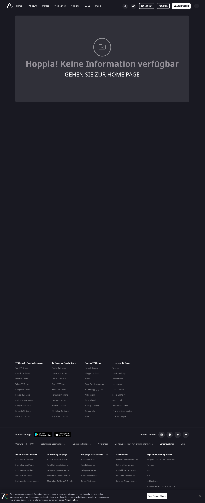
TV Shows (32, 6)
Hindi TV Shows (21, 378)
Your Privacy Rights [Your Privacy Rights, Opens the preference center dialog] (157, 496)
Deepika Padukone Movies (127, 459)
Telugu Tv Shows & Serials (58, 470)
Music (98, 6)
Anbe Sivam (90, 395)
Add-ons (75, 6)
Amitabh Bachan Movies (126, 470)
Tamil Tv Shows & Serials (57, 465)
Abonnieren (181, 6)
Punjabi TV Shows (22, 395)
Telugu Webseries (88, 470)
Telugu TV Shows (22, 384)
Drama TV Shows (59, 400)
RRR (148, 470)
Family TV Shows (59, 378)
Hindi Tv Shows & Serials (57, 459)
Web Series (60, 6)
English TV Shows (22, 373)
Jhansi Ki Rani (90, 400)
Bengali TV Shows (22, 389)
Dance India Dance (120, 405)
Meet (87, 416)
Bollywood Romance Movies (27, 481)
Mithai (87, 378)
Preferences (103, 444)
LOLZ (87, 6)
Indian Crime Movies (24, 475)
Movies (45, 6)
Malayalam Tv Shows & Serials (60, 481)
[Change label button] (133, 6)
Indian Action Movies (24, 470)
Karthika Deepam (119, 416)
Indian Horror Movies (24, 459)
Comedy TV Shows (59, 373)
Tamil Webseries (88, 465)
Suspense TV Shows (60, 416)
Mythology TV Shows (60, 411)
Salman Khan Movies (125, 465)
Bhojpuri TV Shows (23, 405)
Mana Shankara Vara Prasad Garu (161, 486)
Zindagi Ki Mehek (92, 405)
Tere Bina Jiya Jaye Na (94, 389)
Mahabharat (117, 378)
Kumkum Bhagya (119, 373)
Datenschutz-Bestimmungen (53, 444)
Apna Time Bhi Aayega (94, 384)
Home (19, 6)
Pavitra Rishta (118, 389)
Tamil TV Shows (21, 368)
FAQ (32, 444)
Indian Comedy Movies (24, 465)
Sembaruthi (90, 411)
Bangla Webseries (88, 481)
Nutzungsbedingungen (81, 444)
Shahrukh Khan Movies (125, 475)
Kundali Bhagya (91, 368)
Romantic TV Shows (60, 395)
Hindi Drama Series (89, 475)
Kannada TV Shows (23, 411)
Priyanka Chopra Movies (126, 481)
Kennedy (150, 465)
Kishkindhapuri (153, 481)
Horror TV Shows (59, 389)
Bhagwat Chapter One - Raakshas (161, 459)
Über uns (19, 444)
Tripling (115, 368)
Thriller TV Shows (59, 405)
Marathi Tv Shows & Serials (58, 475)
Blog (183, 444)
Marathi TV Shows (22, 416)
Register (163, 6)
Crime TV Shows (58, 384)
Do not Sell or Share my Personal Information (134, 444)
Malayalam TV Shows (24, 400)
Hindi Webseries (88, 459)
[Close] (200, 496)
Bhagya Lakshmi (92, 373)
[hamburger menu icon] (196, 6)
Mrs (148, 475)
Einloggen (146, 6)
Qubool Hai (117, 400)
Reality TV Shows (59, 368)
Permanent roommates (122, 411)
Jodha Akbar (117, 384)
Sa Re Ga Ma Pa (119, 395)
